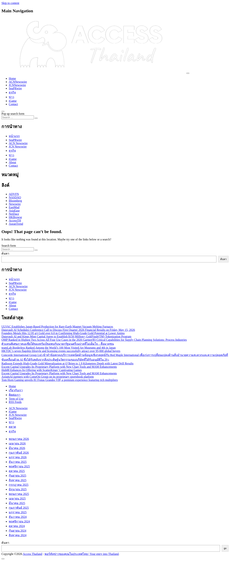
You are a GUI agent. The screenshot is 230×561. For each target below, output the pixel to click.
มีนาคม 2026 (17, 448)
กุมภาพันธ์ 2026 (19, 452)
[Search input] (17, 117)
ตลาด (12, 426)
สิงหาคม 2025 (17, 480)
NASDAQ (15, 197)
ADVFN (14, 194)
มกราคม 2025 (18, 512)
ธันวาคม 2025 (18, 461)
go (225, 548)
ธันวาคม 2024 (18, 516)
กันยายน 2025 (17, 475)
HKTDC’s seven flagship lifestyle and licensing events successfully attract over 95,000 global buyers (60, 351)
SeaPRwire (15, 88)
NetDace (14, 213)
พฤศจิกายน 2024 (19, 521)
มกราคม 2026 (18, 457)
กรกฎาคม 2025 (18, 484)
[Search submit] (36, 118)
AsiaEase (14, 210)
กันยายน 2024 (17, 530)
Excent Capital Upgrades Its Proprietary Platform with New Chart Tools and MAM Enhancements (59, 366)
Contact (13, 104)
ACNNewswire (18, 81)
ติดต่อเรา (14, 394)
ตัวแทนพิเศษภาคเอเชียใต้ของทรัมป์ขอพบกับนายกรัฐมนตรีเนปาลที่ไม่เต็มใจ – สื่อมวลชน (57, 343)
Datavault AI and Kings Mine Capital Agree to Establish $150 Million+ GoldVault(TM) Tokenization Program (66, 336)
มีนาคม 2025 (17, 503)
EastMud (14, 207)
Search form (8, 245)
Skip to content (10, 3)
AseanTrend (16, 223)
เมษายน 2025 (17, 498)
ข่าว (11, 97)
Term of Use (16, 398)
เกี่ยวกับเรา (16, 390)
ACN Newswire (18, 143)
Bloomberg (15, 200)
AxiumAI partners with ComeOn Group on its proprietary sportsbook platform (47, 376)
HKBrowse (15, 217)
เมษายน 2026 (17, 443)
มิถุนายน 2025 (18, 489)
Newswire (15, 204)
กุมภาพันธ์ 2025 (19, 507)
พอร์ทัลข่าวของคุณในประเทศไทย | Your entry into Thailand (82, 553)
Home (12, 78)
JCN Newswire (18, 146)
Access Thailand (32, 553)
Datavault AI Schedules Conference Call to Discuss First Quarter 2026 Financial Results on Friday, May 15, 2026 (68, 329)
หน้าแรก (14, 136)
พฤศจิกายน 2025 (19, 466)
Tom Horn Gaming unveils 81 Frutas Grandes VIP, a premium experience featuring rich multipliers (59, 380)
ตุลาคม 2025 (17, 471)
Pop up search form (12, 113)
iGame (13, 100)
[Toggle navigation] (187, 73)
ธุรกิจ (12, 92)
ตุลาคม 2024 (17, 526)
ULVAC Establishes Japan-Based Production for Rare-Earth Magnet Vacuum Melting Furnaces (57, 326)
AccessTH (15, 220)
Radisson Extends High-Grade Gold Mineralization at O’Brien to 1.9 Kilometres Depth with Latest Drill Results (67, 363)
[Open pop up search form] (2, 111)
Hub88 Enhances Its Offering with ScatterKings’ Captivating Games (41, 370)
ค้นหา (5, 253)
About (12, 162)
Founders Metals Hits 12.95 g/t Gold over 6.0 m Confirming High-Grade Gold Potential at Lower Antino (63, 333)
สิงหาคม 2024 (17, 535)
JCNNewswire (17, 85)
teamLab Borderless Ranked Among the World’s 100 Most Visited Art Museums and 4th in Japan (58, 347)
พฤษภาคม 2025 (19, 493)
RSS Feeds (15, 402)
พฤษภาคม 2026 (19, 438)
